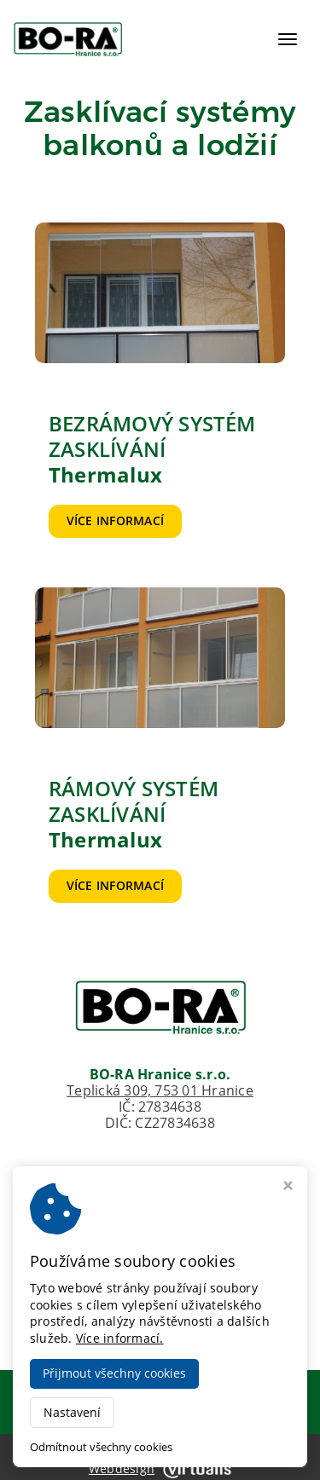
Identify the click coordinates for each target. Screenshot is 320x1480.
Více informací (115, 520)
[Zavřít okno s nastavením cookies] (288, 1187)
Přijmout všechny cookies (114, 1373)
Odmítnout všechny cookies (101, 1447)
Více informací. (120, 1338)
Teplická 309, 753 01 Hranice (160, 1090)
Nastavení (72, 1412)
